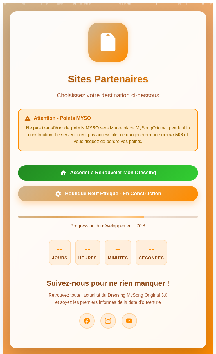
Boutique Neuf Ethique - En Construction (108, 193)
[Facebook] (87, 321)
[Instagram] (108, 321)
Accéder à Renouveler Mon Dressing (108, 173)
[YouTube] (129, 321)
